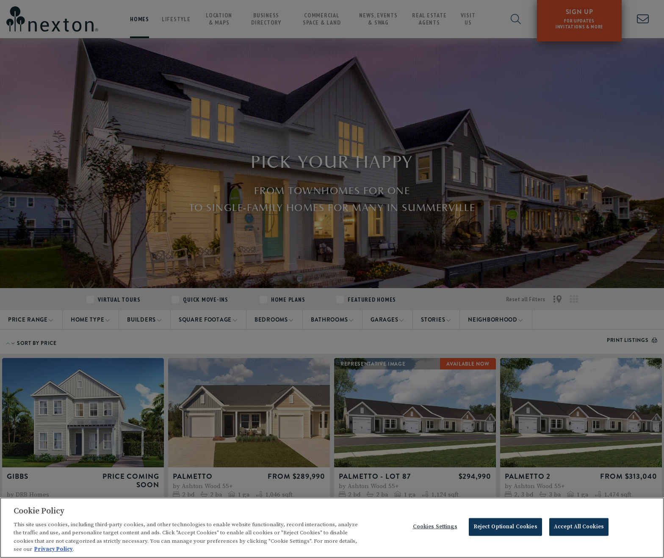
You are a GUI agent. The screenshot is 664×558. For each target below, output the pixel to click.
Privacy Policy (53, 549)
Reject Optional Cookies (505, 526)
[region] (332, 527)
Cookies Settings (435, 526)
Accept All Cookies (579, 526)
